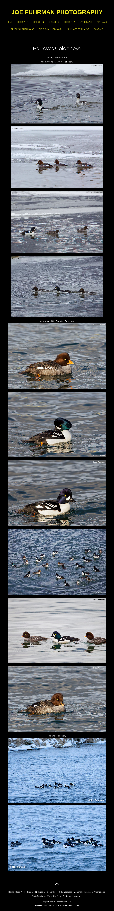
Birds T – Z (69, 22)
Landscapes (86, 22)
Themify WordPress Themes (67, 905)
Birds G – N (38, 22)
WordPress (49, 905)
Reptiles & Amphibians (22, 29)
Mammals (102, 22)
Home (10, 22)
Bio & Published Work (50, 29)
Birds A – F (22, 22)
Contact (98, 29)
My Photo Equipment (78, 29)
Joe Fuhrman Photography (56, 902)
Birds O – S (54, 22)
